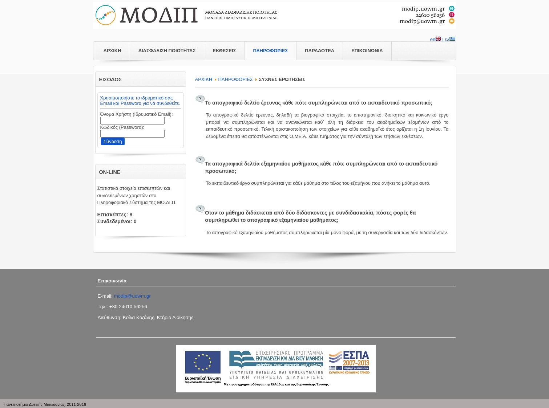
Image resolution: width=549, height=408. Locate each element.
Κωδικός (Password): (122, 127)
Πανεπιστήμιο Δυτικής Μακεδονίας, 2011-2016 (45, 404)
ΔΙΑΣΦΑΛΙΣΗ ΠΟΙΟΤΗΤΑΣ (167, 50)
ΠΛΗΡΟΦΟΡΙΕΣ (270, 50)
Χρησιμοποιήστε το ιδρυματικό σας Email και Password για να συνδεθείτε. (140, 100)
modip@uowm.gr (132, 296)
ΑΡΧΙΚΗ (112, 50)
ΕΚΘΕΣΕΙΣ (224, 50)
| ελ (448, 40)
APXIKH (204, 79)
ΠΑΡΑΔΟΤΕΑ (319, 50)
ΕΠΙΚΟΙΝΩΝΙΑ (367, 50)
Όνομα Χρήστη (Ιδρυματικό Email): (136, 114)
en (435, 40)
